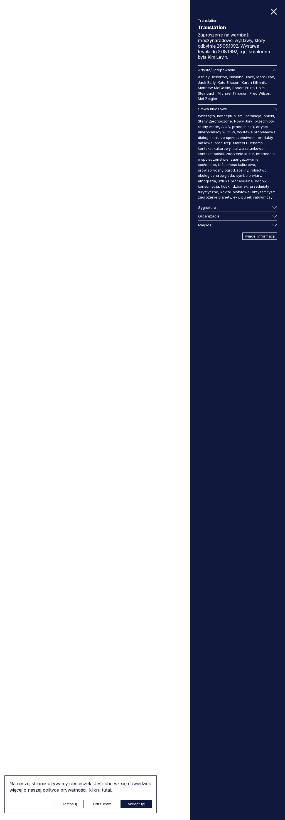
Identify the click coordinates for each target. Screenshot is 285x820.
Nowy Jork (243, 121)
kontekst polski (211, 153)
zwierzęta (206, 116)
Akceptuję (136, 804)
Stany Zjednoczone (215, 121)
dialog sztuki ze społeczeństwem (226, 137)
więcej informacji (260, 236)
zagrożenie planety (214, 197)
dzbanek (240, 186)
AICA (225, 126)
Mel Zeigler (207, 98)
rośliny (242, 170)
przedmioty (264, 121)
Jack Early (206, 82)
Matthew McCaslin (214, 87)
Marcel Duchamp (248, 143)
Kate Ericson (228, 82)
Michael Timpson (232, 93)
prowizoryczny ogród (216, 170)
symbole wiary (248, 175)
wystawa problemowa (256, 132)
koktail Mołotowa (235, 192)
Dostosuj (69, 804)
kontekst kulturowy (214, 148)
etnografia (207, 181)
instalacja (253, 116)
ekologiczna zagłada (216, 175)
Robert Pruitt (243, 87)
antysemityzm (264, 192)
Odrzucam (102, 804)
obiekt (269, 116)
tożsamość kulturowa (236, 164)
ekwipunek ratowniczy (252, 197)
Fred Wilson (260, 93)
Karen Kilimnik (254, 82)
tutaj (106, 790)
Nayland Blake (241, 77)
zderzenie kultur (240, 153)
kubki (225, 186)
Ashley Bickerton (212, 77)
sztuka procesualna (235, 181)
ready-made (208, 126)
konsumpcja (208, 186)
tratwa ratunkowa (248, 148)
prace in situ (243, 126)
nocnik (261, 181)
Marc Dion (265, 77)
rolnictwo (258, 170)
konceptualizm (229, 116)
